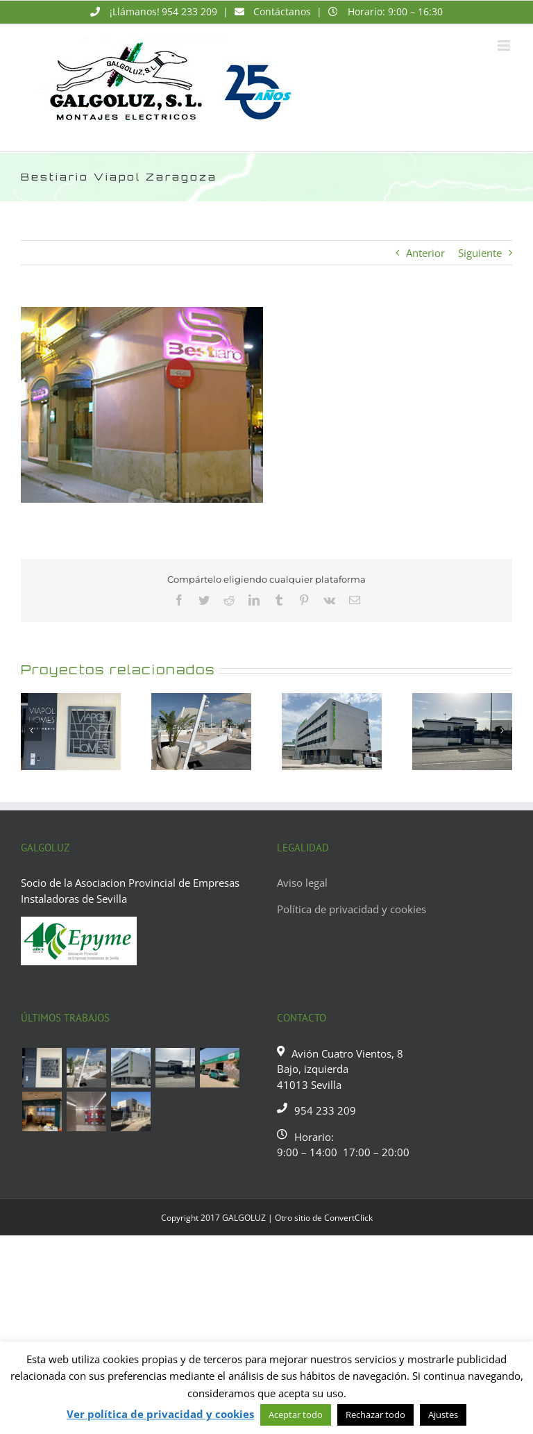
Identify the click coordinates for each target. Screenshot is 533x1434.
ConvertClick (348, 1218)
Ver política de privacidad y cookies (160, 1414)
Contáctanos (282, 11)
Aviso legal (302, 883)
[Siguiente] (501, 730)
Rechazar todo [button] (375, 1414)
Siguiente (480, 253)
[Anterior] (31, 730)
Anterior (425, 253)
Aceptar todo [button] (296, 1414)
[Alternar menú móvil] (505, 45)
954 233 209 (189, 11)
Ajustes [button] (443, 1414)
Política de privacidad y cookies (351, 909)
